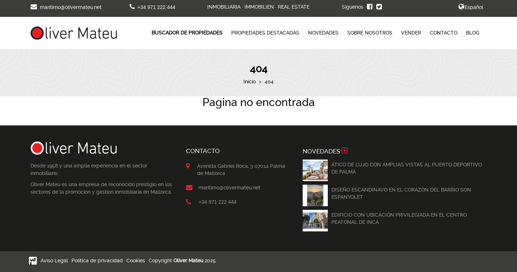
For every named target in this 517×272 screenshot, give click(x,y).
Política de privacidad (97, 260)
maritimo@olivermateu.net (66, 7)
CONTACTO (443, 33)
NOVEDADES (323, 33)
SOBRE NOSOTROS (369, 33)
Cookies (135, 260)
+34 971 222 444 (153, 7)
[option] (315, 170)
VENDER (411, 33)
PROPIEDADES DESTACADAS (265, 33)
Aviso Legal (54, 260)
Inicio (249, 81)
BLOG (472, 33)
